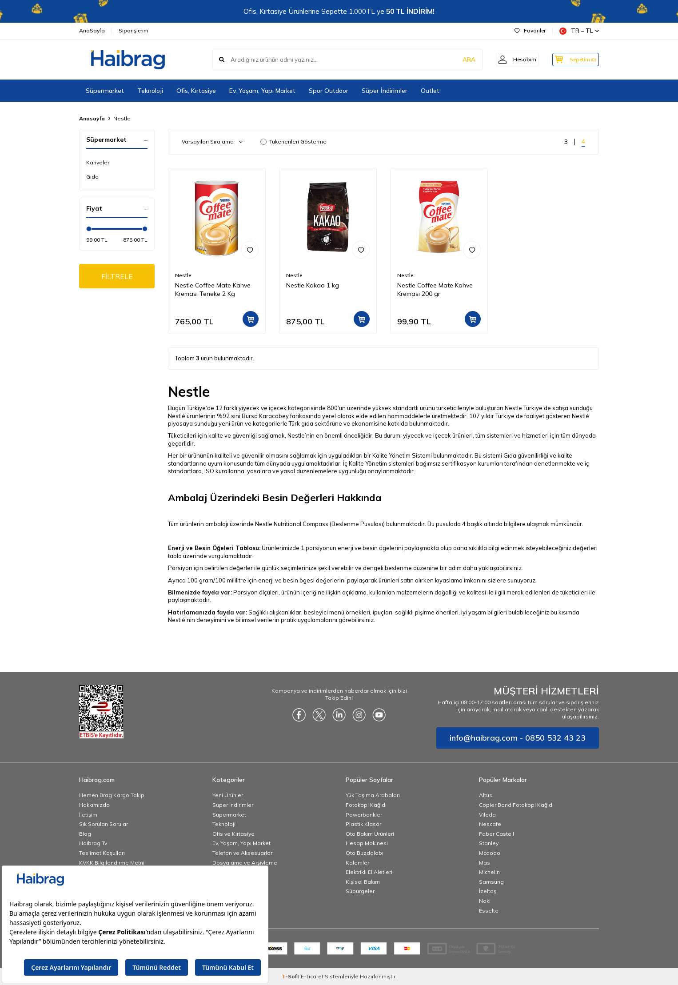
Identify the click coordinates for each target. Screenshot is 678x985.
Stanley (489, 843)
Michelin (489, 872)
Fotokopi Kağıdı (366, 805)
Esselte (489, 910)
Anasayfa (92, 118)
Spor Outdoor (328, 91)
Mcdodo (489, 852)
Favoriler (530, 30)
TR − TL (579, 31)
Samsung (491, 881)
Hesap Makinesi (367, 843)
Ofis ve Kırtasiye (233, 833)
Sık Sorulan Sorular (103, 824)
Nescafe (490, 824)
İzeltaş (487, 891)
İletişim (88, 814)
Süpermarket (105, 91)
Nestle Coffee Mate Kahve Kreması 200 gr (435, 289)
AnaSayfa (92, 30)
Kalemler (357, 862)
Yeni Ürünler (227, 795)
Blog (85, 833)
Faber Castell (496, 833)
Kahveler (97, 162)
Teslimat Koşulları (102, 852)
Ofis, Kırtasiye (196, 91)
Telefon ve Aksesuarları (243, 852)
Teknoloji (150, 91)
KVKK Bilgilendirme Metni (111, 862)
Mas (484, 862)
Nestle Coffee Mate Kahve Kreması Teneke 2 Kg (213, 289)
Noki (485, 900)
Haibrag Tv (93, 843)
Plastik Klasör (363, 824)
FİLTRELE (117, 276)
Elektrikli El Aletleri (369, 872)
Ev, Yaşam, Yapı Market (262, 91)
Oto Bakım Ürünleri (370, 833)
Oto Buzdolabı (364, 852)
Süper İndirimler (384, 91)
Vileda (487, 814)
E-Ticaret (312, 976)
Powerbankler (364, 814)
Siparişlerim (133, 30)
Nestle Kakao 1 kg (312, 285)
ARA (460, 60)
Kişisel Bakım (363, 881)
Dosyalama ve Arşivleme (244, 862)
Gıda (92, 176)
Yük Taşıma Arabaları (373, 795)
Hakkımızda (94, 805)
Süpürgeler (360, 891)
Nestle (183, 275)
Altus (485, 795)
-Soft (291, 976)
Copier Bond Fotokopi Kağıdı (516, 805)
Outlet (430, 91)
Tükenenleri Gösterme (293, 141)
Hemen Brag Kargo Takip (111, 795)
